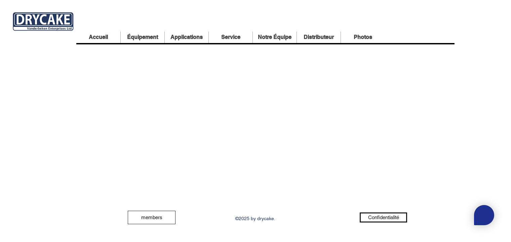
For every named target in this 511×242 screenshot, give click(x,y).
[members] (151, 217)
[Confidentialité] (383, 217)
